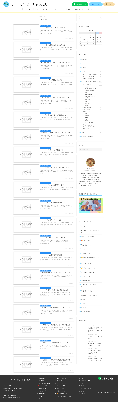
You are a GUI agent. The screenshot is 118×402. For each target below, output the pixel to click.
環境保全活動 (41, 393)
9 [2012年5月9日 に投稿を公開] (90, 37)
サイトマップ (83, 393)
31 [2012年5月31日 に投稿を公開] (94, 43)
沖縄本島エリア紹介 (87, 291)
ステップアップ (92, 109)
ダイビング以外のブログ (92, 127)
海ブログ (91, 9)
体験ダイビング (92, 111)
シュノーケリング (89, 122)
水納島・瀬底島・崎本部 (90, 88)
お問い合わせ (96, 4)
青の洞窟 (87, 115)
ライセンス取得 (61, 386)
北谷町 (86, 98)
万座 (86, 92)
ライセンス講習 (92, 107)
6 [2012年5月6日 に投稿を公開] (80, 37)
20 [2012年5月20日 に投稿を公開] (80, 41)
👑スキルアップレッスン (88, 268)
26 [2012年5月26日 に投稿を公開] (100, 41)
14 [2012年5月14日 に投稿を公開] (84, 39)
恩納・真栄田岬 (88, 94)
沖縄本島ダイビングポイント (65, 396)
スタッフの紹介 (41, 381)
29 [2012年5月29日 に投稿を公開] (87, 43)
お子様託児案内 (41, 388)
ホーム (83, 226)
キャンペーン (91, 63)
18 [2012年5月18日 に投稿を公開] (97, 39)
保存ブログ (92, 129)
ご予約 (39, 398)
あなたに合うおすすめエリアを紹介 (90, 286)
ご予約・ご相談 (85, 312)
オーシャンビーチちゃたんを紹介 (90, 231)
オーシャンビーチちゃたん (25, 4)
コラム (91, 71)
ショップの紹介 (41, 378)
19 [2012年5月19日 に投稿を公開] (100, 39)
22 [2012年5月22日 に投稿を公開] (87, 41)
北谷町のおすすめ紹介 (92, 78)
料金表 (68, 9)
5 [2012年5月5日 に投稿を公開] (100, 35)
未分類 (91, 132)
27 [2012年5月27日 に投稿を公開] (80, 43)
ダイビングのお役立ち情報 (92, 74)
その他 (86, 105)
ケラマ (86, 101)
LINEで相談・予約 (80, 4)
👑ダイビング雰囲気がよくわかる (90, 258)
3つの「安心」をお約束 (88, 236)
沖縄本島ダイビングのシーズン (90, 295)
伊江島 (86, 87)
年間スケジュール (91, 59)
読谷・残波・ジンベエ (90, 96)
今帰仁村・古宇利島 (89, 90)
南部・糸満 (87, 99)
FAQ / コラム (78, 9)
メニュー (58, 9)
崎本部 (86, 117)
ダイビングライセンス (87, 272)
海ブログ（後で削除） (91, 136)
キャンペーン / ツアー (42, 9)
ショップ (27, 9)
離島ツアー (87, 103)
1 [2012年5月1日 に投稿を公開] (87, 35)
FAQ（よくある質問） (85, 381)
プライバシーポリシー (85, 388)
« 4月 (80, 46)
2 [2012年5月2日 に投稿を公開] (90, 35)
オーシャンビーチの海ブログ (91, 82)
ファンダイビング (92, 85)
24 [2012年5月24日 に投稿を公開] (94, 41)
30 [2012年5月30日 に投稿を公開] (90, 43)
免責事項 (81, 391)
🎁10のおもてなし (86, 241)
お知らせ (91, 67)
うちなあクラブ (85, 253)
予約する (109, 4)
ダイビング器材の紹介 (92, 76)
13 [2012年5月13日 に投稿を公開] (80, 39)
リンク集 (39, 396)
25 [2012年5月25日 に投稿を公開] (97, 41)
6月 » (84, 46)
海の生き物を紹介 (92, 125)
